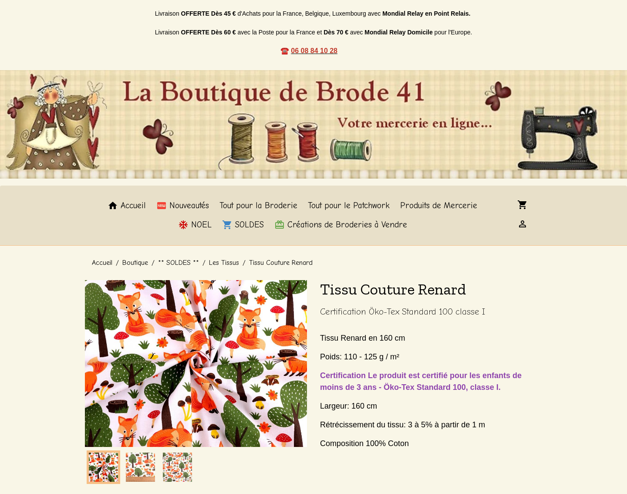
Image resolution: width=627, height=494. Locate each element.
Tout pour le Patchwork (349, 205)
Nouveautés (182, 205)
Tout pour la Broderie (258, 205)
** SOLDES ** (178, 263)
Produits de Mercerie (438, 205)
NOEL (195, 225)
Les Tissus (224, 263)
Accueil (127, 205)
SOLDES (243, 225)
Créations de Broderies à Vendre (340, 225)
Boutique (135, 263)
